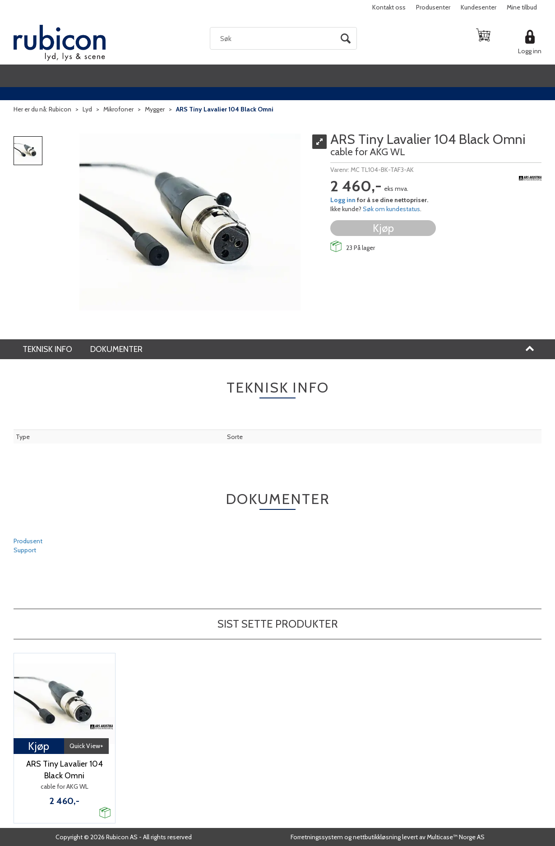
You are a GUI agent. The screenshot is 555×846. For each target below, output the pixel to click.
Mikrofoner (118, 109)
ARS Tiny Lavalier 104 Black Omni (224, 109)
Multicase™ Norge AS (456, 837)
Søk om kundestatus (391, 209)
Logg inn (529, 51)
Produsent (28, 541)
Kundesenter (478, 7)
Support (25, 550)
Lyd (87, 109)
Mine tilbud (522, 7)
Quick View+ (86, 746)
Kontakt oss (389, 7)
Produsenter (433, 7)
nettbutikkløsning (377, 837)
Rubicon (60, 109)
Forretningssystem (317, 837)
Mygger (155, 109)
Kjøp (383, 228)
